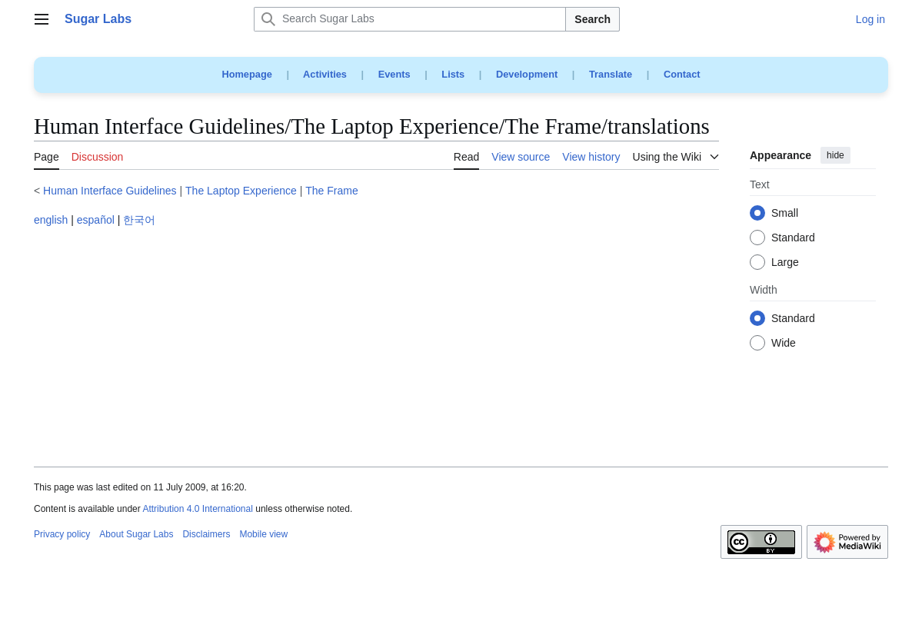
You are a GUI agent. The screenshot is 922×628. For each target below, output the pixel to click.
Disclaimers (206, 534)
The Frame (331, 190)
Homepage (246, 74)
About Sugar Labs (136, 534)
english (51, 220)
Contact (682, 74)
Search (592, 19)
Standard (793, 238)
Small (784, 214)
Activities (325, 74)
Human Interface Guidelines (110, 190)
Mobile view (263, 534)
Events (394, 74)
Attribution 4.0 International (197, 508)
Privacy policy (62, 534)
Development (527, 74)
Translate (610, 74)
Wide (783, 343)
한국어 (139, 220)
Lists (452, 74)
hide (835, 155)
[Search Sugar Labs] (410, 19)
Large (785, 263)
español (96, 220)
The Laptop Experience (241, 190)
